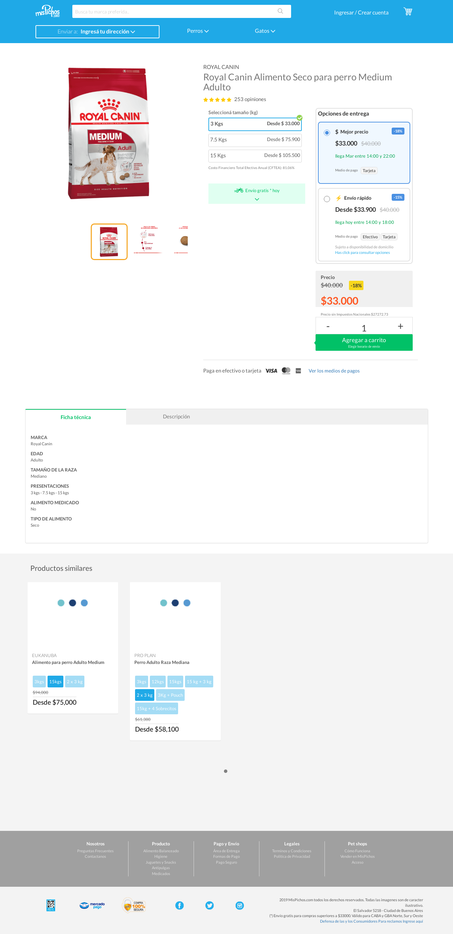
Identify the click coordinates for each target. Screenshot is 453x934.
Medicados (161, 873)
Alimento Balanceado (161, 850)
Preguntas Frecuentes (95, 850)
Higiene (160, 856)
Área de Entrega (226, 850)
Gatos (265, 30)
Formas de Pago (226, 856)
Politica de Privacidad (292, 856)
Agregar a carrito (364, 342)
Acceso (357, 862)
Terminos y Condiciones (291, 850)
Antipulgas (161, 867)
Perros (198, 30)
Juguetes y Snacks (161, 862)
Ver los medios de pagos (334, 371)
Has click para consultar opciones (362, 252)
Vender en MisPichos (357, 856)
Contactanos (95, 856)
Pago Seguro (226, 862)
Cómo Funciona (357, 850)
